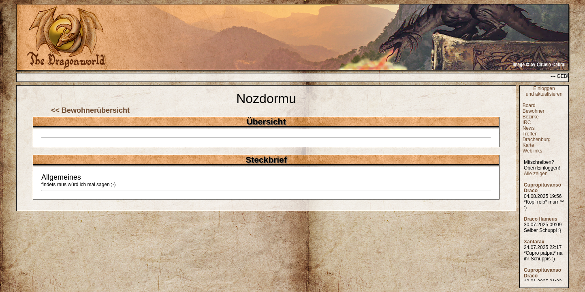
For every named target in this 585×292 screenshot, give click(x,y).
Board (529, 105)
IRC (527, 122)
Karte (528, 145)
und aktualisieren (544, 94)
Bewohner (533, 111)
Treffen (529, 134)
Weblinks (532, 151)
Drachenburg (537, 139)
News (529, 128)
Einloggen (544, 88)
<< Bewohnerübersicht (90, 110)
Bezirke (531, 117)
